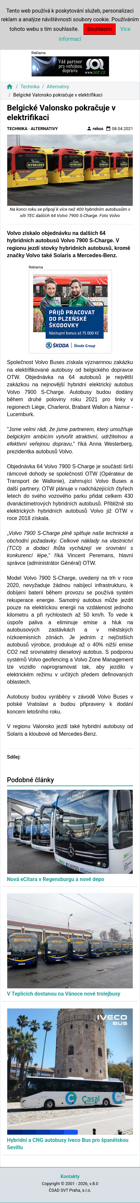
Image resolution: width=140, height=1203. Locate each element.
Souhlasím (99, 29)
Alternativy (58, 87)
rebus (95, 128)
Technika (30, 87)
